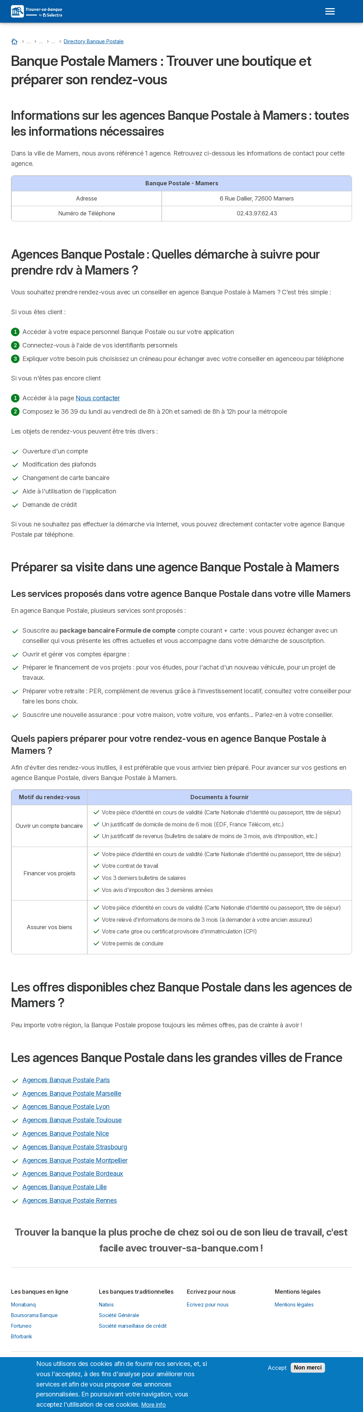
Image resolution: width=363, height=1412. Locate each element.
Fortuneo (21, 1326)
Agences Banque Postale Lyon (66, 1106)
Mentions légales (294, 1304)
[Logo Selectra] (36, 11)
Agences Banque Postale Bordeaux (72, 1173)
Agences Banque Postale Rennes (69, 1200)
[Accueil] (15, 41)
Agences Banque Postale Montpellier (74, 1160)
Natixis (106, 1304)
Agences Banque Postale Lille (64, 1187)
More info (153, 1404)
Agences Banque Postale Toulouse (72, 1120)
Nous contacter (97, 398)
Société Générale (119, 1315)
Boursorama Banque (34, 1315)
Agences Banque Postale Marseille (71, 1093)
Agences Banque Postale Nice (65, 1133)
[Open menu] (330, 11)
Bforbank (21, 1336)
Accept (277, 1368)
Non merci (308, 1368)
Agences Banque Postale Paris (66, 1080)
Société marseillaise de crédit (132, 1326)
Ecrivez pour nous (207, 1304)
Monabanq (23, 1304)
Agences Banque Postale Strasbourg (74, 1147)
